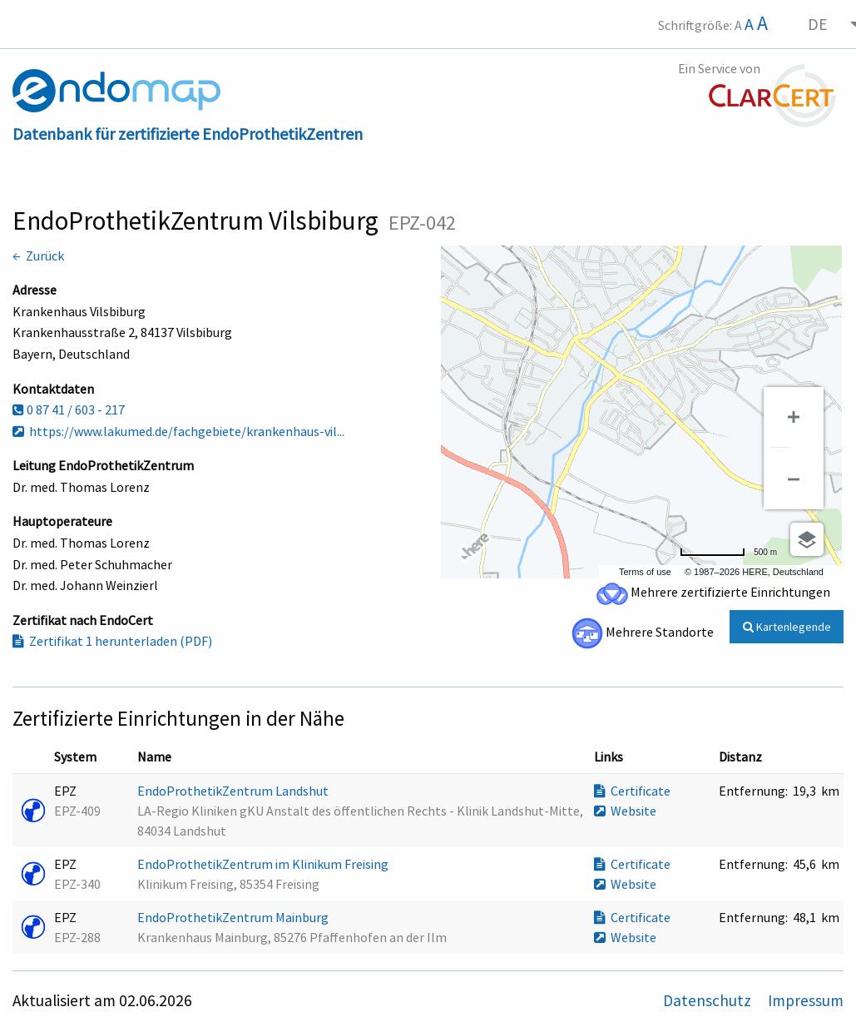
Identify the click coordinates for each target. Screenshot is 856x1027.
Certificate (632, 790)
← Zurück (38, 255)
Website (625, 810)
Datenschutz (709, 1000)
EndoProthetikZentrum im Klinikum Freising (264, 864)
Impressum (806, 1000)
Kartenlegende (787, 626)
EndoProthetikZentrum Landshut (234, 790)
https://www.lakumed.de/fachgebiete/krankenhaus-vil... (178, 431)
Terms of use (645, 572)
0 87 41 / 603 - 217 (68, 409)
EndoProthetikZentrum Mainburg (234, 917)
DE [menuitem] (818, 23)
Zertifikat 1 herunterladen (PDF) (112, 641)
